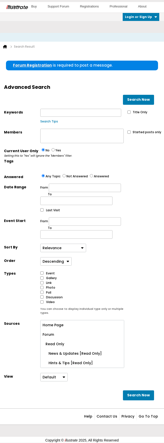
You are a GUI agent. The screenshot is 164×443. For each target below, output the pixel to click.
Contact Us (107, 416)
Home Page (53, 325)
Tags (8, 161)
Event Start (15, 220)
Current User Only (22, 153)
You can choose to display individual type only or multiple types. (81, 311)
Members (13, 132)
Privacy (127, 416)
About (142, 6)
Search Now (138, 99)
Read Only (53, 343)
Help (88, 416)
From (80, 188)
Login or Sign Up (141, 17)
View (8, 376)
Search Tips (49, 121)
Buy (34, 6)
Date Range (15, 187)
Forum (48, 334)
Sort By (11, 247)
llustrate (17, 7)
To (50, 228)
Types (10, 273)
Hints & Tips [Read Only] (68, 362)
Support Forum (58, 6)
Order (9, 260)
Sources (12, 323)
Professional (118, 6)
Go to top (148, 416)
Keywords (13, 112)
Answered (13, 176)
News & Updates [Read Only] (72, 353)
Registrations (89, 6)
